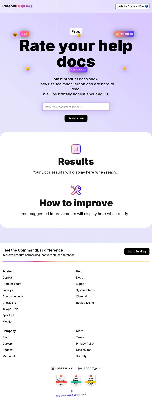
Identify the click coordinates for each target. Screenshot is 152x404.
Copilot (7, 277)
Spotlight (8, 315)
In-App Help (10, 309)
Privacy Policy (85, 343)
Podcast (8, 349)
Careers (8, 343)
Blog (5, 337)
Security (81, 356)
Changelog (83, 296)
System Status (85, 290)
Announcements (13, 296)
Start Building (137, 251)
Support (81, 283)
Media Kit (9, 356)
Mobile (7, 321)
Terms (80, 337)
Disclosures (83, 349)
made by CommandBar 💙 (132, 6)
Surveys (8, 290)
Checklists (9, 302)
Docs (79, 277)
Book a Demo (85, 302)
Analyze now (76, 118)
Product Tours (12, 283)
